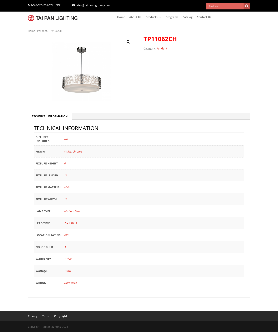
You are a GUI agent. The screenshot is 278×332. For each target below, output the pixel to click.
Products (152, 17)
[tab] (50, 116)
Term (45, 316)
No (66, 139)
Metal (67, 187)
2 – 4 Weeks (71, 223)
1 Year (68, 259)
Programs (172, 17)
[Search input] (226, 6)
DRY (66, 235)
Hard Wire (70, 283)
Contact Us (204, 17)
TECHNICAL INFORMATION (50, 116)
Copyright (60, 316)
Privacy (32, 316)
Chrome (77, 151)
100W (67, 271)
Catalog (188, 17)
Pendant (42, 31)
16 (65, 175)
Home (121, 17)
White (67, 151)
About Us (135, 17)
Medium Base (72, 211)
